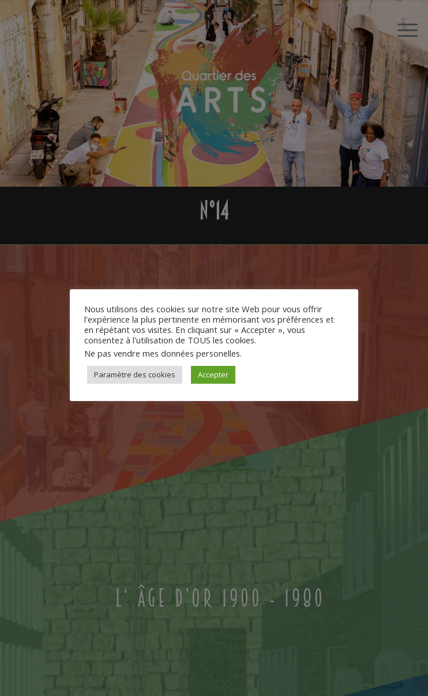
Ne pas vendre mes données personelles (162, 353)
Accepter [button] (213, 374)
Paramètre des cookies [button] (134, 374)
